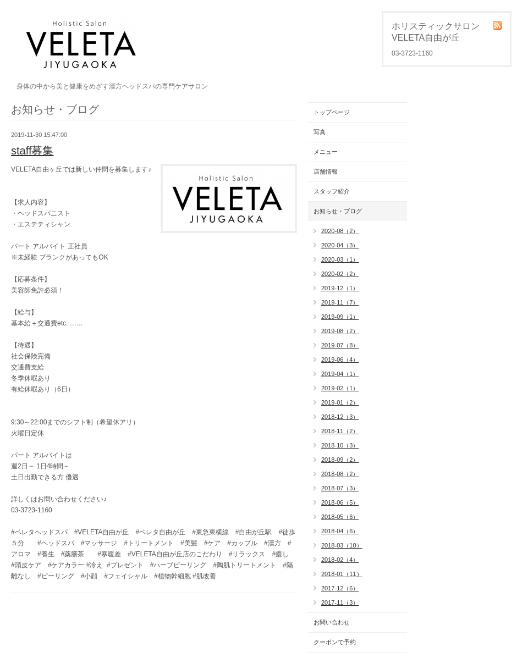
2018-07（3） (340, 488)
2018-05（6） (340, 516)
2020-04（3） (340, 245)
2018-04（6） (340, 531)
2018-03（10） (341, 545)
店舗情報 (326, 171)
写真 (320, 132)
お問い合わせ (332, 622)
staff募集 (32, 151)
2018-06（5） (340, 502)
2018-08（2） (340, 474)
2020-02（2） (340, 273)
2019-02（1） (340, 388)
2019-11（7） (340, 302)
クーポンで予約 (335, 642)
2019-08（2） (340, 331)
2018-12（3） (340, 416)
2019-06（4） (340, 359)
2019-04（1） (340, 374)
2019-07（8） (340, 345)
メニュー (326, 151)
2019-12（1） (340, 288)
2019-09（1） (340, 316)
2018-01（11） (341, 574)
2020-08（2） (340, 231)
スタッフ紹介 (332, 191)
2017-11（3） (340, 602)
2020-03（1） (340, 259)
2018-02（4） (340, 559)
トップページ (332, 112)
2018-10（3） (340, 445)
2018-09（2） (340, 459)
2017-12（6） (340, 588)
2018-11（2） (340, 431)
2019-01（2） (340, 402)
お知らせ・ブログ (338, 211)
